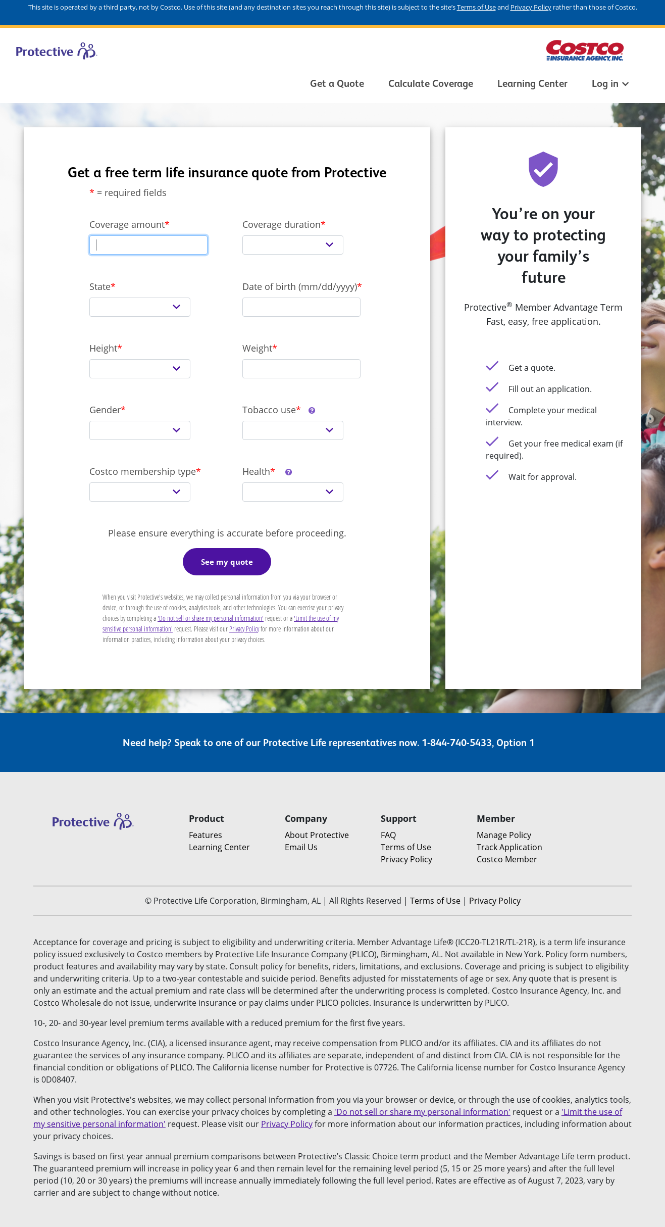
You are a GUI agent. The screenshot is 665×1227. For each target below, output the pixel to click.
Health (267, 471)
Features (205, 835)
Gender (105, 410)
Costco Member (507, 859)
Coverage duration (281, 224)
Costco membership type (142, 471)
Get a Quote (337, 83)
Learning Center (532, 83)
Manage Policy (504, 835)
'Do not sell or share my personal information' (211, 618)
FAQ (388, 835)
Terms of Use (476, 7)
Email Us (301, 847)
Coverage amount (127, 224)
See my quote (227, 562)
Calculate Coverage (430, 83)
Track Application (509, 847)
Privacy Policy (530, 7)
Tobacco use (279, 410)
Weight (257, 348)
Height (103, 348)
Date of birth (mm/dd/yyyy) (299, 286)
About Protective (317, 835)
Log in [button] (610, 83)
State (100, 286)
